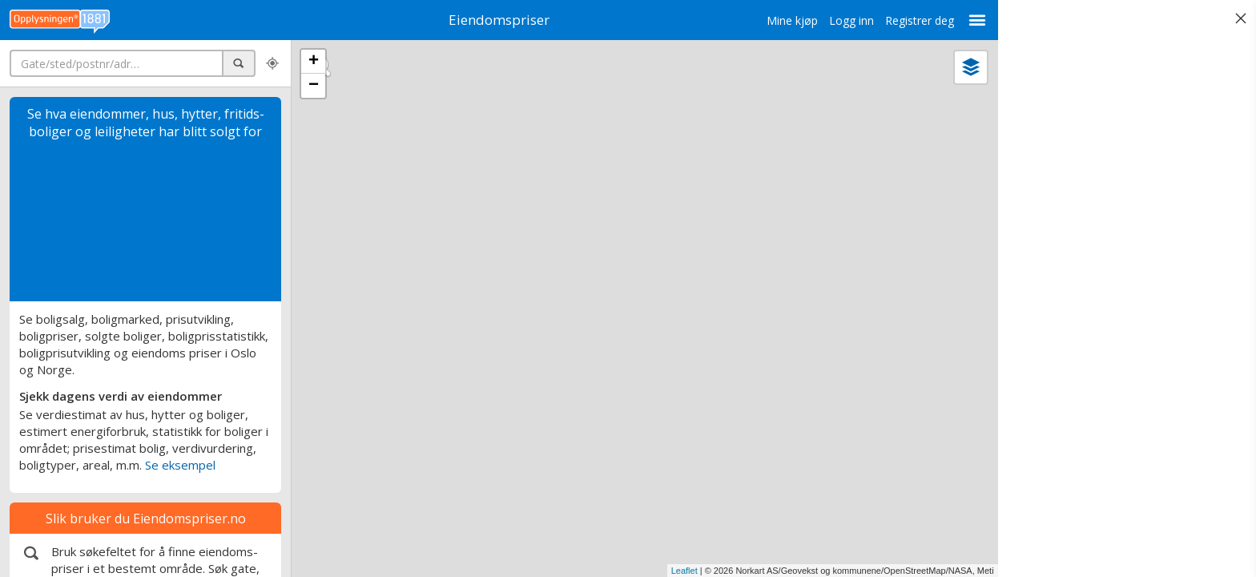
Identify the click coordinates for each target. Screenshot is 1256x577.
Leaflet (683, 570)
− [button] (313, 86)
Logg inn (849, 20)
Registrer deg (918, 20)
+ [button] (313, 62)
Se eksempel (180, 465)
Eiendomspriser (498, 19)
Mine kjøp (790, 20)
